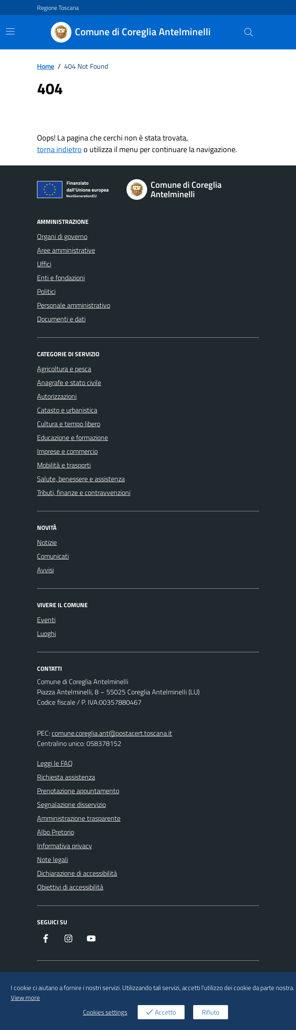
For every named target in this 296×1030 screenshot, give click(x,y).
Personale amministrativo (73, 305)
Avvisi (45, 570)
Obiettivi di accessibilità (70, 887)
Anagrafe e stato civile (69, 382)
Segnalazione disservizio (71, 804)
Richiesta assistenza (66, 777)
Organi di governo (62, 236)
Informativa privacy (64, 846)
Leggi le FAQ (55, 763)
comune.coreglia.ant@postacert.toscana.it (112, 733)
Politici (46, 291)
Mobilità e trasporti (64, 465)
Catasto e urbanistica (67, 410)
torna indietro (59, 149)
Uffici (44, 264)
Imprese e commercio (67, 451)
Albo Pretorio (55, 832)
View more (25, 997)
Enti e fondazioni (61, 277)
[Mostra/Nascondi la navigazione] (10, 31)
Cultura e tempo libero (68, 424)
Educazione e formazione (72, 437)
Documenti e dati (61, 319)
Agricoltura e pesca (64, 369)
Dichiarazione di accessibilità (77, 873)
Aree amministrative (66, 250)
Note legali (52, 859)
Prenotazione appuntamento (78, 790)
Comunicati (53, 556)
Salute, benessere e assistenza (81, 479)
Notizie (47, 542)
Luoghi (46, 633)
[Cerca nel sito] (248, 32)
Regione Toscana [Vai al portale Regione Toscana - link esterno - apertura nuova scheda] (58, 7)
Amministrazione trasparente (78, 818)
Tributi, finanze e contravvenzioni (83, 492)
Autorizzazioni (57, 396)
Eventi (46, 619)
